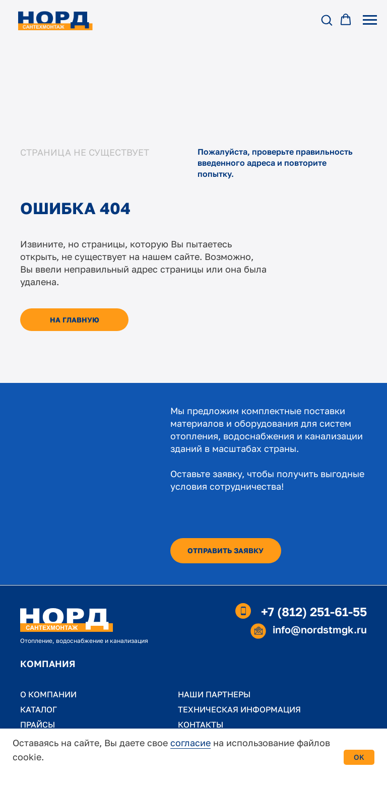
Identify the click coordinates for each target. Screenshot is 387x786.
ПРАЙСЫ (37, 724)
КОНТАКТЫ (200, 724)
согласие (190, 742)
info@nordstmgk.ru (320, 629)
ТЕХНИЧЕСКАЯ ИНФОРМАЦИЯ (239, 709)
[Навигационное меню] (370, 20)
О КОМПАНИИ (48, 694)
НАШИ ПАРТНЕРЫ (214, 694)
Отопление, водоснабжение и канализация (84, 640)
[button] (326, 20)
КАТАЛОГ (38, 709)
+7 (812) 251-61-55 (314, 611)
